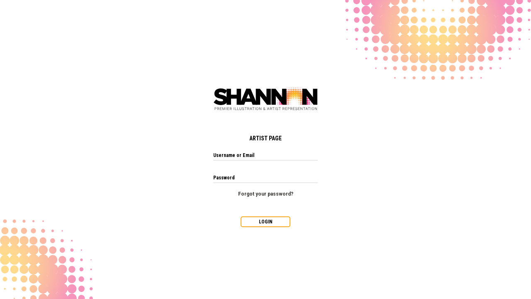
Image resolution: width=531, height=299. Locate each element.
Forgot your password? (265, 193)
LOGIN (266, 222)
